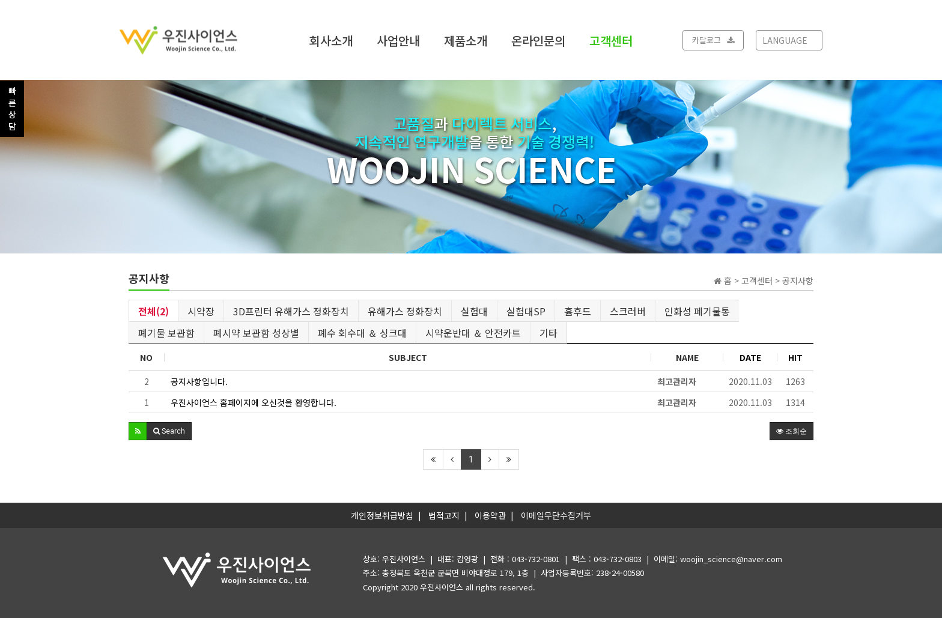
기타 (548, 333)
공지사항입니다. (199, 381)
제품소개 (465, 40)
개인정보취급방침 (382, 515)
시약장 (200, 311)
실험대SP (525, 311)
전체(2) (153, 311)
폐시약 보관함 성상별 (256, 333)
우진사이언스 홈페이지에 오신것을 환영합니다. (253, 402)
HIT (795, 357)
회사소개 (331, 40)
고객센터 (611, 40)
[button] (138, 431)
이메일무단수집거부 (556, 515)
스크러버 (628, 311)
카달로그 (713, 40)
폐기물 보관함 (166, 333)
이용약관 (490, 515)
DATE (750, 357)
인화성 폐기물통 (697, 311)
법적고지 (444, 515)
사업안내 (398, 40)
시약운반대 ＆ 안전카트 (473, 333)
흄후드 (577, 311)
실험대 (474, 311)
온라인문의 (538, 40)
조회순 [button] (791, 431)
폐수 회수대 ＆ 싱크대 (362, 333)
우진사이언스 (441, 587)
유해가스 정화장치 (405, 311)
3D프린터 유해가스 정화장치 (291, 311)
